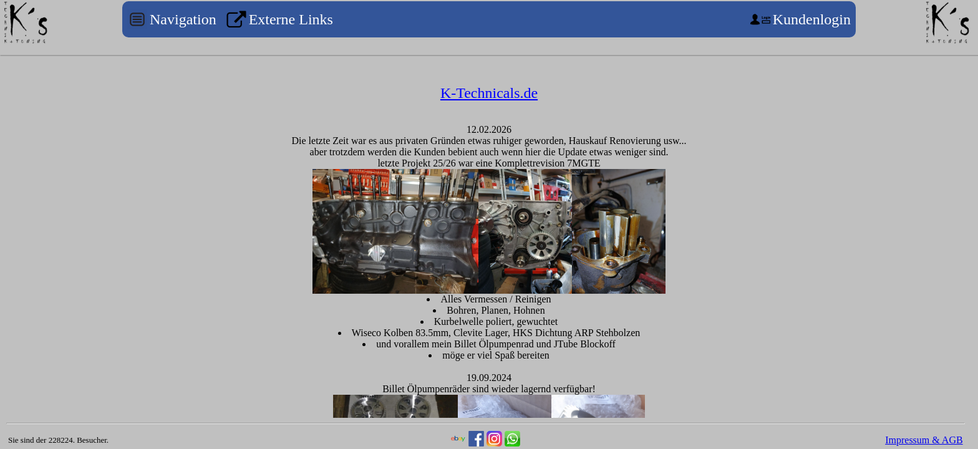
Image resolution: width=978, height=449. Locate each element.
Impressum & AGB (923, 440)
